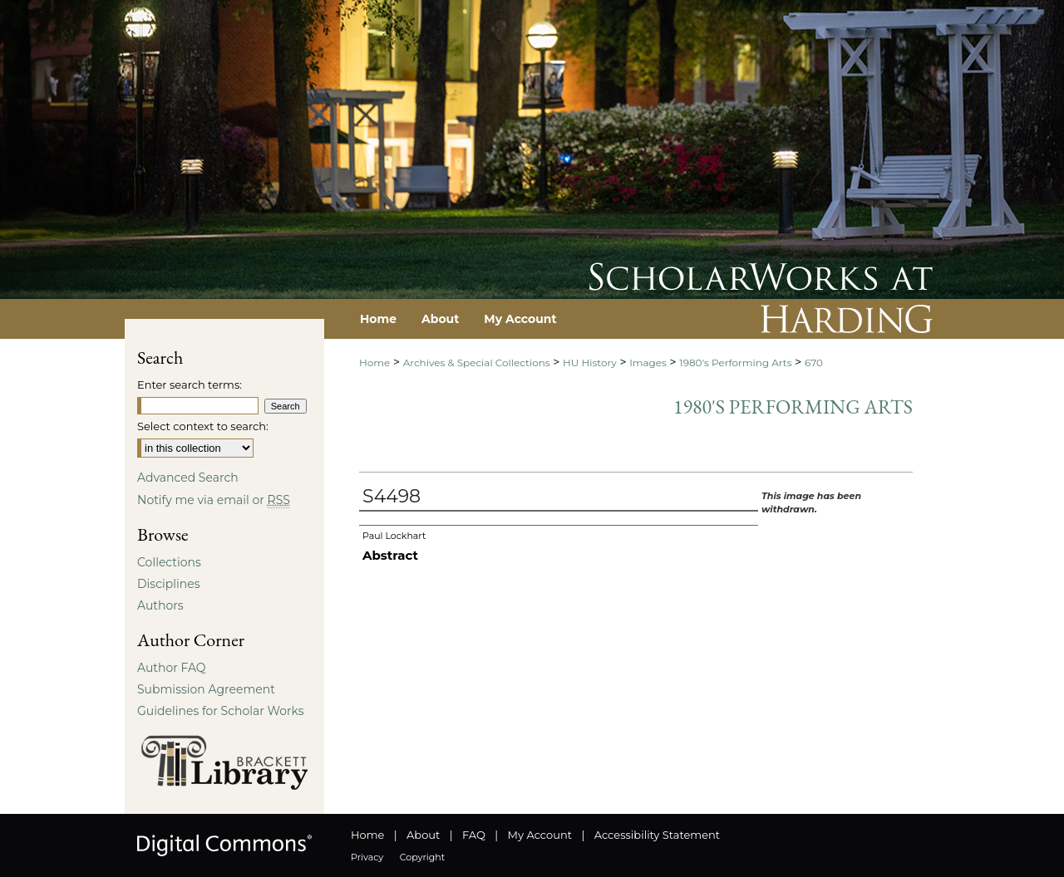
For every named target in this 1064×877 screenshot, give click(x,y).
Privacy (367, 857)
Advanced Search (188, 477)
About (423, 834)
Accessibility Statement (657, 834)
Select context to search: (202, 426)
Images (648, 362)
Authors (160, 605)
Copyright (422, 857)
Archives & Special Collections (476, 362)
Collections (169, 562)
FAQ (473, 834)
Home (374, 362)
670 (814, 362)
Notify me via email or (213, 499)
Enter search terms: (189, 384)
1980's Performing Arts (735, 362)
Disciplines (168, 583)
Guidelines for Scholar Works (220, 710)
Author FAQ (171, 667)
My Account (540, 834)
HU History (590, 362)
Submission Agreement (206, 689)
